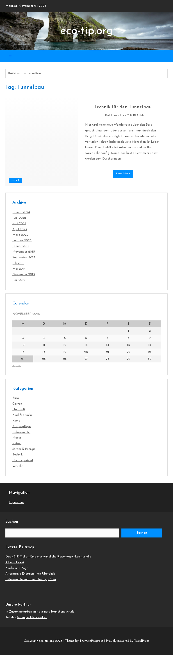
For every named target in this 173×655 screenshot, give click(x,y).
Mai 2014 (19, 269)
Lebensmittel (21, 432)
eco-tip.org (86, 31)
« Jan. (16, 365)
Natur (16, 438)
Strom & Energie (23, 449)
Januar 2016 (20, 246)
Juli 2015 (18, 263)
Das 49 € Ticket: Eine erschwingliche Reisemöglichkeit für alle (48, 556)
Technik (15, 180)
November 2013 (23, 274)
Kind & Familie (22, 415)
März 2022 (20, 235)
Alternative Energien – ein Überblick (30, 573)
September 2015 (23, 257)
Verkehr (17, 466)
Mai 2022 (19, 223)
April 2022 (19, 229)
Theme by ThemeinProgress (84, 641)
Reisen (16, 443)
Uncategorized (22, 460)
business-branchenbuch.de (56, 611)
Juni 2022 (19, 218)
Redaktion (111, 115)
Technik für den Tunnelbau (123, 107)
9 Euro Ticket (14, 562)
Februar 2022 (22, 240)
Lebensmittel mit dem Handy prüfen (30, 579)
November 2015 (23, 251)
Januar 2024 (21, 212)
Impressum (16, 502)
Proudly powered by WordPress (127, 641)
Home (12, 73)
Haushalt (18, 409)
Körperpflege (21, 426)
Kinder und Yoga (16, 568)
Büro (15, 398)
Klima (16, 420)
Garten (17, 404)
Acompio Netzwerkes (32, 617)
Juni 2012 (18, 280)
